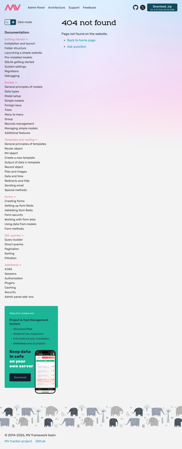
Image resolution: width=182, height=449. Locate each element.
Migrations (12, 71)
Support (74, 7)
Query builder (14, 239)
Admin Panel (36, 7)
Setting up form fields (19, 205)
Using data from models (20, 224)
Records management (19, 123)
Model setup (13, 96)
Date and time (14, 176)
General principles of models (23, 86)
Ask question (76, 47)
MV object (11, 153)
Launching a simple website (23, 52)
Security (10, 292)
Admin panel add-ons (19, 296)
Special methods (16, 190)
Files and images (16, 171)
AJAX (8, 269)
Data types (12, 91)
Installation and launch (20, 43)
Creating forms (15, 201)
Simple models (14, 100)
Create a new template (20, 157)
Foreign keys (13, 105)
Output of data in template (22, 162)
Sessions (10, 273)
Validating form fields (19, 210)
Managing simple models (21, 128)
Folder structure (15, 48)
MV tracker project (18, 441)
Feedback (89, 7)
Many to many (14, 114)
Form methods (14, 228)
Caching (10, 287)
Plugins (10, 283)
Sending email (14, 185)
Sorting (9, 253)
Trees (8, 110)
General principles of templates (25, 144)
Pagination (12, 249)
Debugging (12, 75)
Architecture (56, 7)
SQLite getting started (19, 62)
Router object (14, 148)
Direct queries (14, 244)
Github (41, 441)
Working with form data (20, 219)
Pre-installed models (18, 57)
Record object (14, 167)
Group (9, 119)
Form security (14, 215)
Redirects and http (17, 180)
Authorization (14, 278)
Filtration (11, 258)
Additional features (17, 133)
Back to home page (81, 40)
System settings (15, 66)
